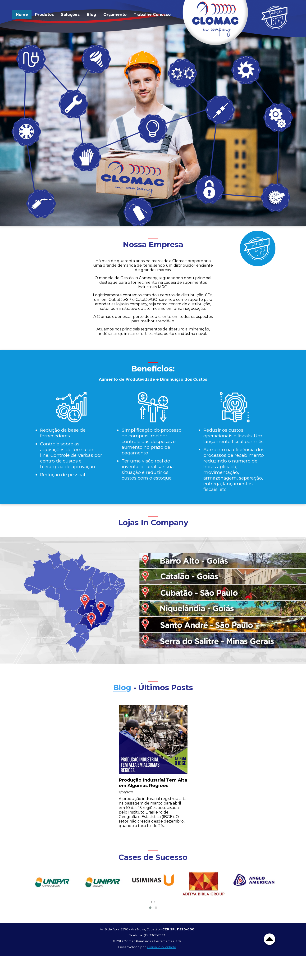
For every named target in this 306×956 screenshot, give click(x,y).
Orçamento (115, 14)
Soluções (70, 14)
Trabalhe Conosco (152, 14)
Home (22, 14)
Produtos (44, 14)
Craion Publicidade (161, 947)
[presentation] (151, 902)
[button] (150, 907)
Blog (91, 14)
